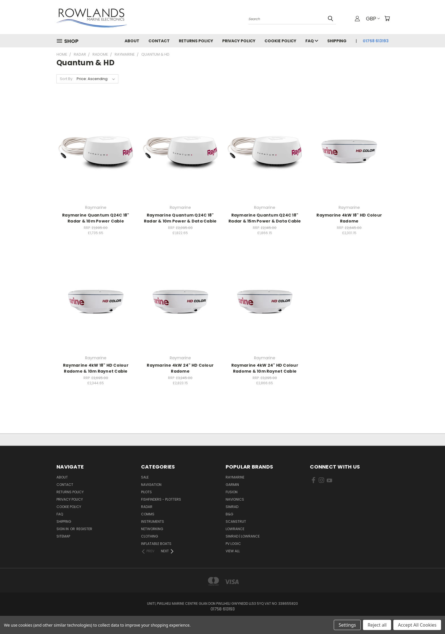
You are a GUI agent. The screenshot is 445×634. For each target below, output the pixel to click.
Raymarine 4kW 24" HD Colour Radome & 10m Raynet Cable (264, 368)
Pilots (146, 492)
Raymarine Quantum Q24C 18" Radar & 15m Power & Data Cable (264, 218)
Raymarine (235, 477)
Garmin (232, 484)
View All (233, 551)
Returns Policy (196, 41)
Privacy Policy (238, 41)
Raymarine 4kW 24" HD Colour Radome (180, 368)
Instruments (152, 521)
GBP (373, 18)
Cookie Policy (280, 41)
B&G (229, 514)
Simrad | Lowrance (243, 536)
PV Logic (233, 543)
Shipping (337, 41)
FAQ (311, 41)
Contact (159, 41)
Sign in (63, 528)
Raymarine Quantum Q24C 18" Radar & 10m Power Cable (95, 218)
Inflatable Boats (156, 543)
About (132, 41)
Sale (145, 477)
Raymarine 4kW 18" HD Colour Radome (349, 218)
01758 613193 (376, 41)
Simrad (232, 506)
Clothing (149, 536)
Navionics (235, 499)
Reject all (377, 625)
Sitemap (63, 536)
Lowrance (235, 528)
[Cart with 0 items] (387, 18)
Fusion (232, 492)
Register (84, 528)
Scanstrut (236, 521)
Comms (147, 514)
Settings (347, 625)
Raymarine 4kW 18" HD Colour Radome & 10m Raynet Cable (96, 368)
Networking (152, 528)
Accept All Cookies (417, 625)
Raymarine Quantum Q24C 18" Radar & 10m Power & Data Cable (180, 218)
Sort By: (66, 78)
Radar (146, 506)
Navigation (151, 484)
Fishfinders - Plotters (161, 499)
